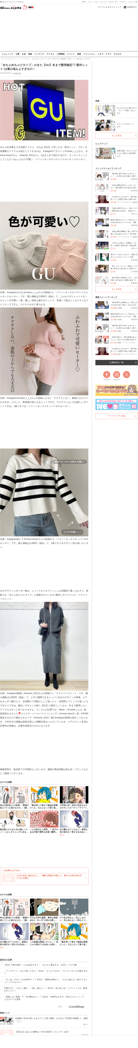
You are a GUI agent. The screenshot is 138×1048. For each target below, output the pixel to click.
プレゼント (123, 2)
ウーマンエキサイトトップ (109, 7)
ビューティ (103, 2)
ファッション (89, 54)
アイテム (50, 54)
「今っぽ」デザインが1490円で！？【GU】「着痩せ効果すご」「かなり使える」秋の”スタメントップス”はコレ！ (45, 980)
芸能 (79, 54)
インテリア (39, 54)
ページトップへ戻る (117, 416)
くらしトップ (7, 54)
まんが (111, 2)
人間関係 (61, 54)
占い (116, 2)
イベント (71, 54)
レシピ (96, 2)
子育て (84, 2)
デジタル (117, 54)
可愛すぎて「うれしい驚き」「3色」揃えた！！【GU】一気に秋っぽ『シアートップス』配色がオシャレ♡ (45, 989)
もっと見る (117, 135)
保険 (30, 54)
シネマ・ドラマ (104, 54)
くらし (90, 2)
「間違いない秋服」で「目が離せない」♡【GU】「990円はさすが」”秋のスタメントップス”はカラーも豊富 (44, 997)
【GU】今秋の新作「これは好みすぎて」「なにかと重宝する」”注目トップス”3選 (40, 965)
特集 (97, 101)
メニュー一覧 (133, 2)
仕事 (18, 54)
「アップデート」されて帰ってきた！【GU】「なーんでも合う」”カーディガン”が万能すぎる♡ (45, 972)
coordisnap (17, 73)
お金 (24, 54)
